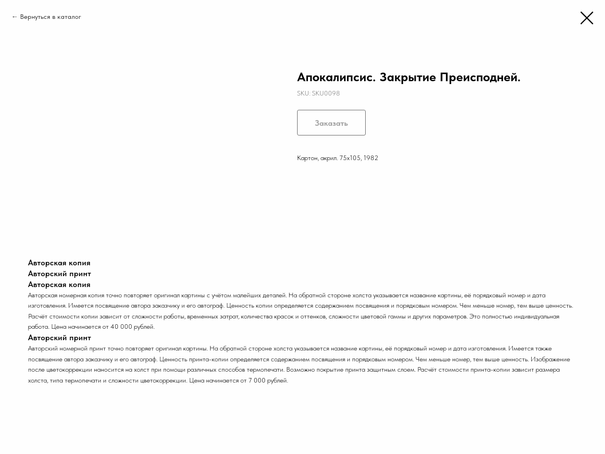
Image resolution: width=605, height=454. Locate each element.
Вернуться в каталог (50, 17)
